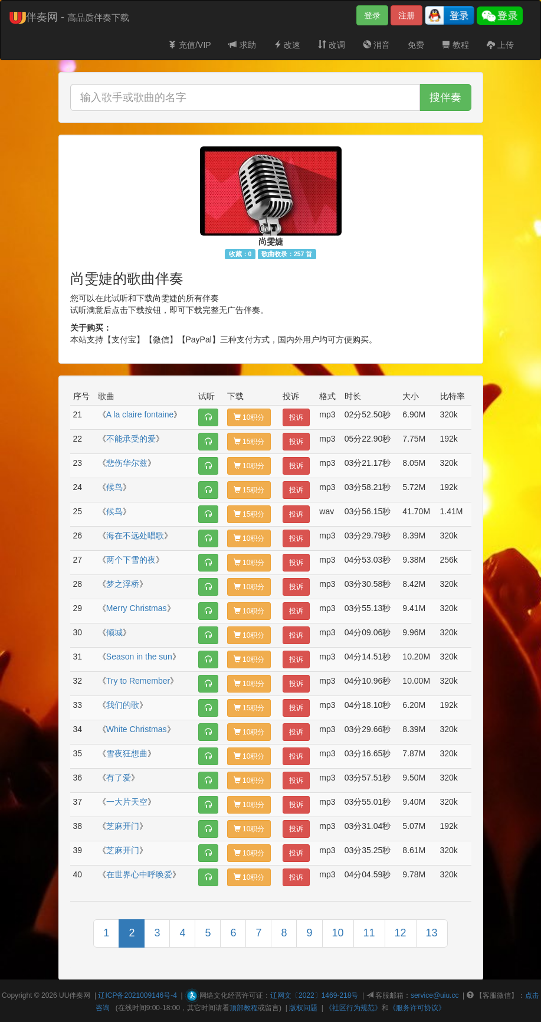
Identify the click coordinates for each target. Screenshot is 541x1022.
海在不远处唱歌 (135, 535)
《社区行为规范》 (353, 1008)
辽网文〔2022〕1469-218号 (314, 995)
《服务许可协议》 (417, 1008)
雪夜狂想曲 (126, 753)
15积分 (249, 441)
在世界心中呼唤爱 (139, 874)
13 (432, 933)
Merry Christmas (136, 608)
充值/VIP (189, 45)
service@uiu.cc (435, 995)
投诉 (296, 417)
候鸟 (114, 487)
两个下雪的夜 (131, 559)
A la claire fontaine (139, 414)
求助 (242, 45)
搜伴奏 (445, 97)
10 (338, 933)
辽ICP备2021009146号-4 (137, 995)
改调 (331, 45)
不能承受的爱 (131, 438)
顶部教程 (243, 1008)
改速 (287, 45)
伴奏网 (79, 995)
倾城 (114, 632)
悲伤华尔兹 (126, 463)
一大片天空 (126, 802)
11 (369, 933)
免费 (416, 45)
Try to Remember (138, 680)
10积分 (249, 417)
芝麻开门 (122, 826)
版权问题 (303, 1008)
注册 (406, 15)
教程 (455, 45)
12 (400, 933)
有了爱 (118, 777)
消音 (376, 45)
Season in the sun (139, 656)
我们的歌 (122, 705)
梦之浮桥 (122, 584)
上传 (500, 45)
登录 (372, 15)
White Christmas (136, 729)
